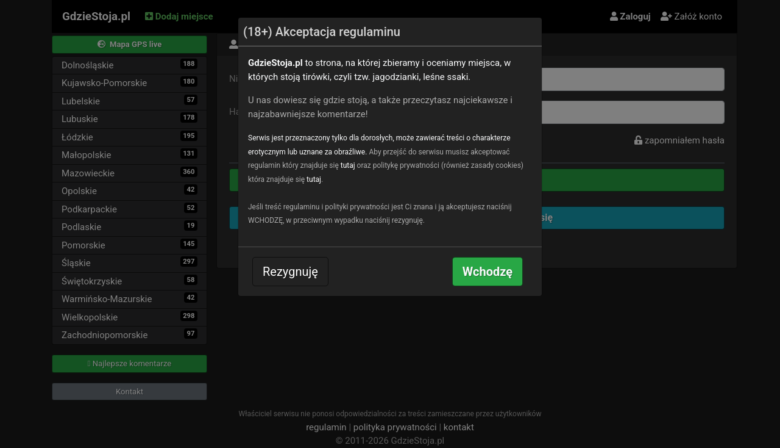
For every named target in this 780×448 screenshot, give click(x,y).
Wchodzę (487, 271)
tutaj (348, 165)
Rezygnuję (290, 271)
